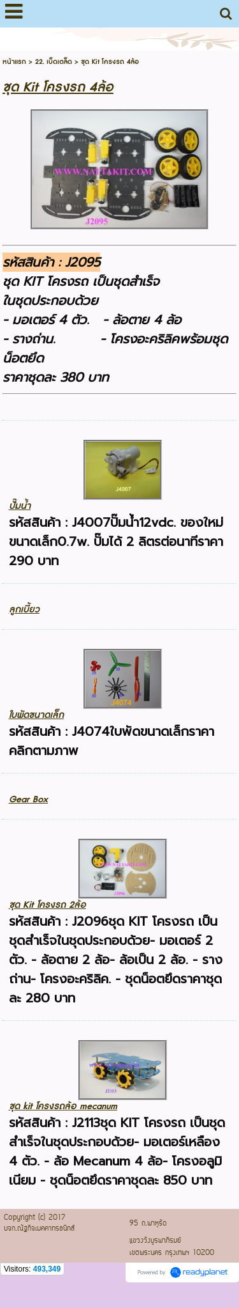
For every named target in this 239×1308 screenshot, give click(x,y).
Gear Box (28, 799)
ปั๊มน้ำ (20, 506)
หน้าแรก (14, 61)
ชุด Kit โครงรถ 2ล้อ (47, 905)
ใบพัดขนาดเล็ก (36, 715)
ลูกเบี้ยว (24, 609)
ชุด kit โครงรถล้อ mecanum (63, 1106)
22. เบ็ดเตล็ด (53, 61)
